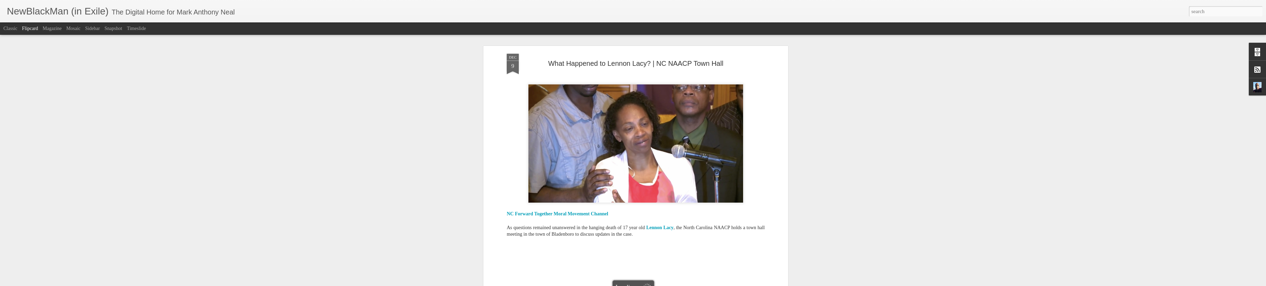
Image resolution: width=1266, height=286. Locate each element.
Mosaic (73, 28)
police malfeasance (620, 160)
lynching (643, 154)
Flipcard (30, 28)
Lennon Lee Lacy (616, 154)
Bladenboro (536, 154)
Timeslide (136, 28)
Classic (10, 28)
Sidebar (92, 28)
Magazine (52, 28)
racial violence (655, 160)
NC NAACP (666, 154)
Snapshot (113, 28)
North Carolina (746, 154)
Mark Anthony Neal (665, 146)
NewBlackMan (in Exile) (704, 154)
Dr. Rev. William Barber (573, 154)
